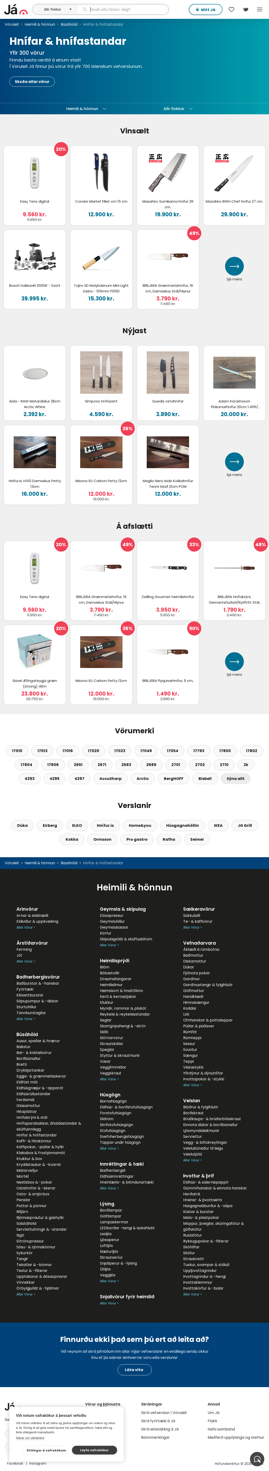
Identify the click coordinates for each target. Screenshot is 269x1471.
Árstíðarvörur (32, 943)
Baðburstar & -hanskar (37, 983)
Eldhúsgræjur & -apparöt (39, 1088)
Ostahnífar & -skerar (35, 1188)
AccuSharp (110, 778)
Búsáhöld (69, 24)
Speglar (107, 1049)
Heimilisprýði (114, 961)
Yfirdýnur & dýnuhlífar (203, 1073)
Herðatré (191, 1194)
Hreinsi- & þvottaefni (202, 1200)
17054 (172, 751)
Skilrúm (106, 1119)
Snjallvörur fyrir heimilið (127, 1297)
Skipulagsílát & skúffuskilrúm (126, 939)
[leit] (122, 9)
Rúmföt (190, 1032)
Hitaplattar (26, 1111)
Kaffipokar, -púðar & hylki (39, 1147)
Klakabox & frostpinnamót (40, 1152)
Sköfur (189, 1253)
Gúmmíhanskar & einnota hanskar (215, 1188)
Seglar (106, 1020)
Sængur (190, 1055)
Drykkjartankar (30, 1070)
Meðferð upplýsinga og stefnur (236, 1437)
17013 (42, 751)
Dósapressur (111, 915)
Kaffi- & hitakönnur (33, 1141)
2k (246, 764)
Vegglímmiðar (113, 1067)
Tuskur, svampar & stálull (206, 1264)
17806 (53, 764)
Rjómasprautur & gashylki (39, 1217)
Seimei (197, 839)
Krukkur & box (29, 1158)
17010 (17, 751)
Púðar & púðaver (198, 1026)
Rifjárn (22, 1211)
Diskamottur (194, 961)
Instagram (37, 1463)
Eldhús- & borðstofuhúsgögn (126, 1107)
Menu (259, 9)
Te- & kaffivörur (198, 921)
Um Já (213, 1412)
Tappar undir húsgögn (120, 1142)
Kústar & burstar (198, 1211)
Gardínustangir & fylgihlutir (208, 984)
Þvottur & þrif (198, 1176)
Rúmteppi (192, 1038)
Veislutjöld (192, 1154)
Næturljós (109, 1251)
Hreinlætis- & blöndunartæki (127, 1182)
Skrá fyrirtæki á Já (158, 1421)
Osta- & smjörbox (32, 1194)
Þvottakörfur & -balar (203, 1288)
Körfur (105, 933)
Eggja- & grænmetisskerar (41, 1076)
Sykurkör (24, 1253)
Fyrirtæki (24, 989)
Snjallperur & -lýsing (118, 1263)
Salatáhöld (26, 1223)
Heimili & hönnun (40, 24)
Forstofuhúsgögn (115, 1113)
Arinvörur (27, 909)
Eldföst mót (27, 1082)
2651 (78, 764)
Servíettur (192, 1136)
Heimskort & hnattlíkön (121, 990)
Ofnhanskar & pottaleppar (208, 1020)
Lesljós (106, 1234)
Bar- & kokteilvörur (34, 1052)
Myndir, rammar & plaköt (123, 1008)
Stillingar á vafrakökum (46, 1450)
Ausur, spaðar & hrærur (38, 1041)
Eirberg (50, 825)
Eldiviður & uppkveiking (37, 921)
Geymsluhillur (112, 921)
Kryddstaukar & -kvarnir (38, 1164)
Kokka (72, 839)
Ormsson (102, 839)
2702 (200, 764)
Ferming (24, 949)
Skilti (104, 1032)
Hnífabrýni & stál (31, 1117)
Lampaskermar (114, 1222)
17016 (68, 751)
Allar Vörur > (25, 927)
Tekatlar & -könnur (34, 1264)
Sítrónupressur (30, 1241)
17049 (146, 751)
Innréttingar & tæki (122, 1164)
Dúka (22, 825)
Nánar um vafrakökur (30, 1438)
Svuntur (190, 1049)
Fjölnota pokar (196, 973)
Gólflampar (110, 1216)
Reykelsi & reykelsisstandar (125, 1014)
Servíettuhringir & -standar (41, 1229)
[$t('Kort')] (245, 9)
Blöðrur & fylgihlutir (200, 1107)
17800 (225, 751)
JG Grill (245, 825)
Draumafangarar (115, 979)
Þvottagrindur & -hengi (204, 1276)
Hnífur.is (105, 825)
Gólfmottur (193, 990)
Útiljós (105, 1269)
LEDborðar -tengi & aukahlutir (127, 1228)
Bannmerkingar (155, 1437)
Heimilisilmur (111, 984)
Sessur (189, 1043)
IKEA (218, 825)
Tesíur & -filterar (31, 1270)
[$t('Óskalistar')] (231, 9)
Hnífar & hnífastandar (36, 1135)
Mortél (22, 1176)
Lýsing (107, 1204)
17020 (93, 751)
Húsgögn (110, 1095)
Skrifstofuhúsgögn (116, 1124)
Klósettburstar (30, 995)
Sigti (20, 1235)
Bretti (21, 1064)
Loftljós (106, 1245)
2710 (224, 764)
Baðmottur (193, 955)
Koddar (190, 1008)
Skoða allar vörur (32, 81)
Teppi (188, 1061)
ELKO (77, 825)
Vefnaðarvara (199, 943)
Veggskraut (110, 1073)
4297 (79, 778)
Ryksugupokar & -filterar (206, 1241)
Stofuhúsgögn (112, 1130)
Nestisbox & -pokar (34, 1182)
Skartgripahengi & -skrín (123, 1026)
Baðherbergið (112, 1170)
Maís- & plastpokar (201, 1217)
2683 (126, 764)
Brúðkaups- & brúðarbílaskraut (212, 1119)
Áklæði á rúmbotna (201, 949)
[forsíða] (18, 9)
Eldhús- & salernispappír (206, 1182)
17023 (119, 751)
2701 (175, 764)
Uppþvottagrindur (200, 1270)
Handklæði (193, 996)
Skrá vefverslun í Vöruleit (164, 1412)
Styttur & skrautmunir (120, 1055)
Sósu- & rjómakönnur (35, 1247)
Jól (19, 955)
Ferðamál (25, 1099)
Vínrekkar (25, 1282)
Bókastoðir (110, 973)
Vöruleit (12, 24)
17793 (198, 751)
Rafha (169, 839)
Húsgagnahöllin (182, 825)
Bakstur (23, 1046)
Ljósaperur (109, 1239)
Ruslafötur (192, 1235)
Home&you (140, 825)
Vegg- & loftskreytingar (205, 1142)
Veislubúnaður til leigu (203, 1148)
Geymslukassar (114, 927)
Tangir (22, 1259)
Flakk (212, 1421)
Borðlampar (111, 1210)
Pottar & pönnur (31, 1206)
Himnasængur (196, 1002)
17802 (251, 751)
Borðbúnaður (28, 1058)
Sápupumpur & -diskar (37, 1001)
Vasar (105, 1061)
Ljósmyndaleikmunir (201, 1130)
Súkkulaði (191, 915)
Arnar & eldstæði (32, 915)
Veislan (191, 1101)
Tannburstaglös (31, 1013)
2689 (151, 764)
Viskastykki (193, 1067)
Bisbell (205, 778)
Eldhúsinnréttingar (117, 1176)
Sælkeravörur (199, 909)
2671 (102, 764)
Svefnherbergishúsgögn (122, 1136)
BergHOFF (173, 778)
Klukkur (106, 1002)
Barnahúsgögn (113, 1101)
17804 (26, 764)
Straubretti (193, 1259)
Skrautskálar (111, 1043)
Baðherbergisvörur (38, 977)
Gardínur (191, 979)
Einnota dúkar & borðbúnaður (210, 1124)
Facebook (15, 1463)
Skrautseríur (111, 1257)
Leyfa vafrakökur (94, 1450)
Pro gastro (137, 839)
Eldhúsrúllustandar (33, 1094)
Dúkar (188, 967)
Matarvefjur (27, 1170)
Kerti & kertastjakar (118, 996)
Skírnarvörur (111, 1038)
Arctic (143, 778)
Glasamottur (28, 1105)
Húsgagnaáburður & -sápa (207, 1206)
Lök (186, 1014)
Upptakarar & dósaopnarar (41, 1276)
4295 (54, 778)
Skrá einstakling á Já (160, 1429)
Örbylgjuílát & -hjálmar (37, 1288)
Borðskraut (193, 1113)
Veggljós (107, 1275)
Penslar (23, 1200)
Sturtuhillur (26, 1007)
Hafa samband (221, 1429)
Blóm (104, 967)
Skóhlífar (191, 1247)
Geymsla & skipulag (123, 909)
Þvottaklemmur (197, 1282)
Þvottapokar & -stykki (203, 1079)
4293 (30, 778)
